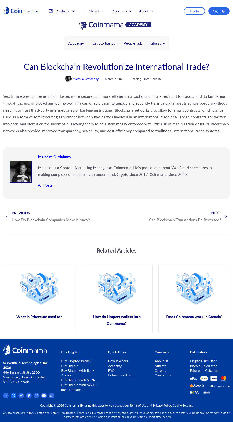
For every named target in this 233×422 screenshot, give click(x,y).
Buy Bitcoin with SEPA (78, 380)
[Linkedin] (6, 397)
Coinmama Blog (119, 375)
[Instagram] (36, 397)
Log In (195, 9)
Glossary (157, 43)
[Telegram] (21, 397)
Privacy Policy (162, 405)
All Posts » (46, 185)
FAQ (111, 370)
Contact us (163, 375)
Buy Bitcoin (69, 366)
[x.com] (13, 397)
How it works (118, 361)
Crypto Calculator (203, 361)
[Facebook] (29, 397)
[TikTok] (51, 397)
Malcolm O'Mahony (54, 156)
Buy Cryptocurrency (76, 361)
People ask (133, 43)
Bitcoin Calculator (203, 366)
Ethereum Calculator (205, 370)
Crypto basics (103, 43)
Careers (160, 370)
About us (161, 361)
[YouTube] (44, 397)
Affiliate (160, 366)
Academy (76, 43)
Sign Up (220, 9)
